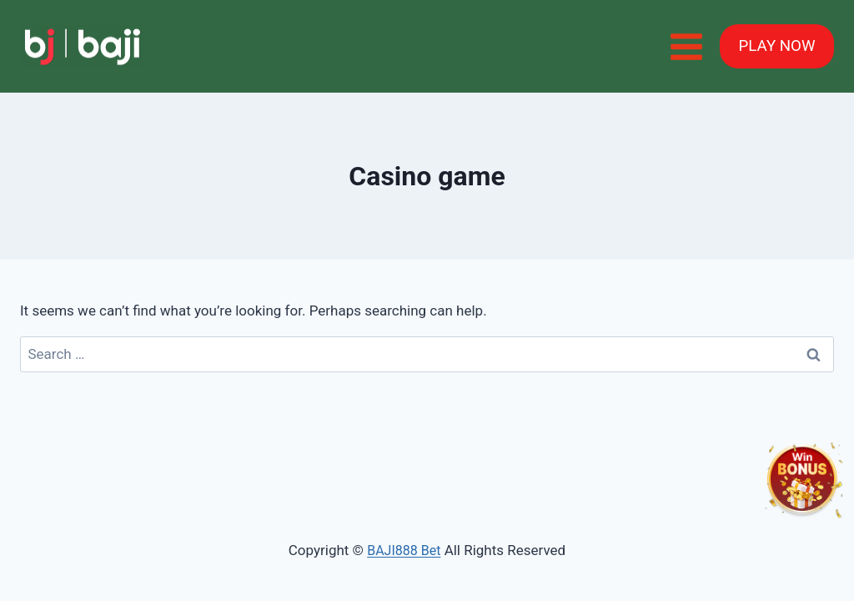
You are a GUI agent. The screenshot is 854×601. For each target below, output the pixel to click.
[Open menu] (686, 46)
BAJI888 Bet (403, 550)
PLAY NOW (777, 46)
